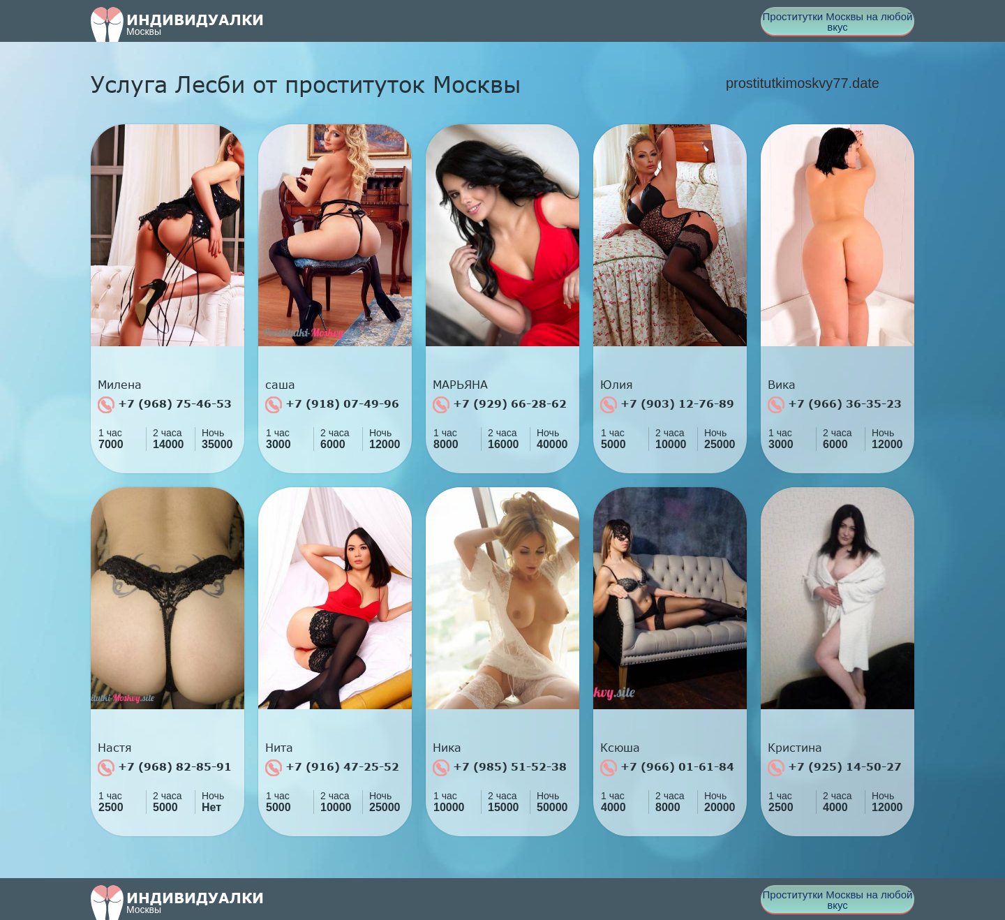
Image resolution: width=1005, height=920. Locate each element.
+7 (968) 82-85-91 (165, 767)
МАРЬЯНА (460, 384)
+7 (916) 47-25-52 (332, 767)
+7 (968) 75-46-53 (165, 404)
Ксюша (620, 747)
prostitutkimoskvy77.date (802, 83)
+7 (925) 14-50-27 (835, 767)
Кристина (795, 747)
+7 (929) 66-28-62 (500, 404)
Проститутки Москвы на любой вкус (838, 21)
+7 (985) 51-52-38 (500, 767)
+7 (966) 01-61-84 (667, 767)
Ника (447, 747)
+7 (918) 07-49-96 (332, 404)
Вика (782, 384)
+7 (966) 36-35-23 (835, 404)
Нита (279, 747)
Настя (115, 747)
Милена (120, 384)
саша (280, 384)
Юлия (616, 384)
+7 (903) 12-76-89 (667, 404)
